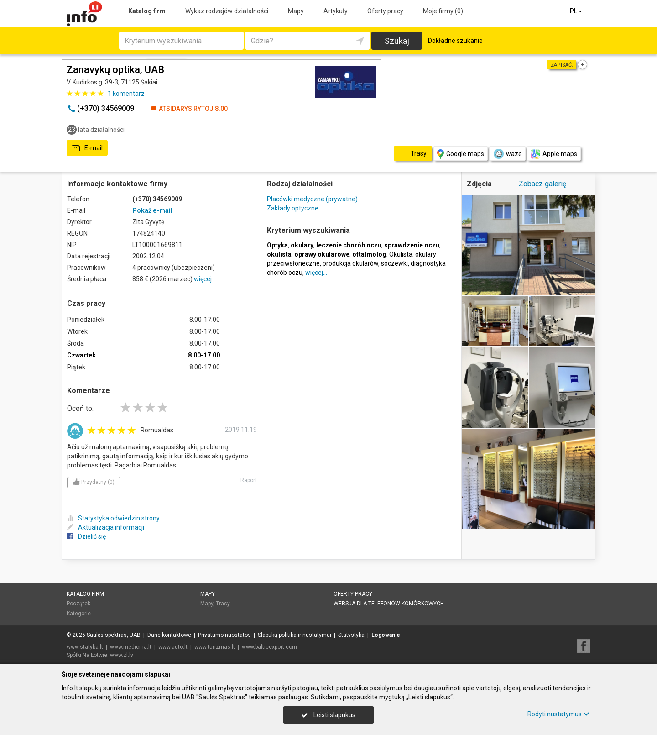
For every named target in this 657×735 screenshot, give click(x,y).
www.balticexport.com (269, 647)
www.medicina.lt (130, 647)
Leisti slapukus (328, 715)
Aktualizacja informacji (105, 527)
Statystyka (351, 635)
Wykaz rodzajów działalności (226, 11)
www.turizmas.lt (214, 647)
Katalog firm (147, 11)
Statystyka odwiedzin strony (113, 518)
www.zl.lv (121, 655)
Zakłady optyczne (292, 208)
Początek (78, 603)
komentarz (126, 93)
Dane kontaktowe (169, 635)
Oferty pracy (385, 11)
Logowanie (385, 635)
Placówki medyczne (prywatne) (312, 199)
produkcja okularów (350, 263)
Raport (248, 480)
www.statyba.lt (85, 647)
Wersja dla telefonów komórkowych (389, 603)
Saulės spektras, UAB (114, 635)
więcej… (316, 272)
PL (577, 11)
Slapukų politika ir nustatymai (294, 635)
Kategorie (79, 613)
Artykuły (335, 11)
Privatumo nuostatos (224, 635)
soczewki (394, 263)
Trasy (223, 603)
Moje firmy (443, 11)
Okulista (400, 254)
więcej (203, 279)
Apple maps (554, 154)
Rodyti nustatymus (558, 714)
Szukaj (397, 41)
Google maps (460, 154)
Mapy (296, 11)
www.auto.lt (173, 647)
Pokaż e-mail (152, 210)
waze (507, 154)
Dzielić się (86, 536)
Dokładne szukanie (455, 40)
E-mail (87, 148)
